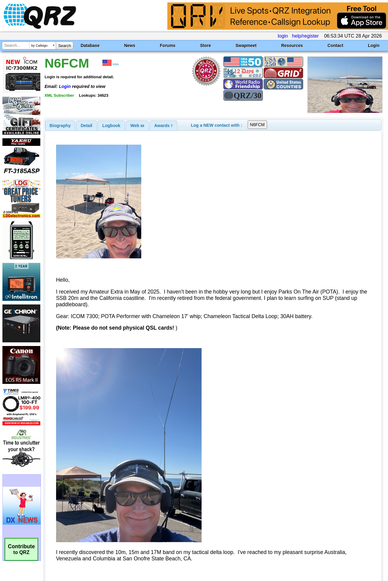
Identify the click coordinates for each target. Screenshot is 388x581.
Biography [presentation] (60, 125)
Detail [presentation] (86, 125)
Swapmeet (246, 45)
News (129, 45)
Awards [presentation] (163, 125)
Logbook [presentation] (111, 125)
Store (205, 45)
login (283, 36)
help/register (305, 36)
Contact (335, 45)
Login (374, 45)
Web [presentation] (137, 125)
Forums (168, 45)
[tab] (60, 125)
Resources (292, 45)
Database (90, 45)
